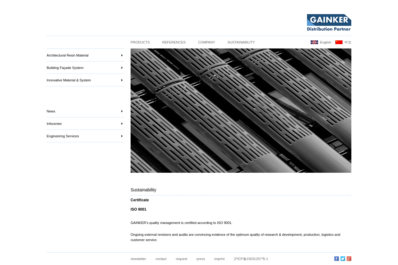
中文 (348, 42)
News (85, 111)
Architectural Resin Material (85, 55)
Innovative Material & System (85, 80)
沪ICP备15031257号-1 (251, 259)
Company (206, 42)
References (174, 42)
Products (140, 42)
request (181, 259)
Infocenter (85, 124)
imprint (219, 259)
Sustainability (241, 42)
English (325, 42)
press (201, 259)
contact (160, 259)
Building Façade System (85, 68)
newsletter (138, 259)
